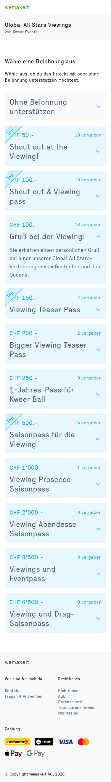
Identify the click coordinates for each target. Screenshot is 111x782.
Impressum (68, 713)
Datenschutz (70, 701)
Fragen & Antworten (23, 696)
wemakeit (17, 662)
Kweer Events (25, 31)
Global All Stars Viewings (38, 24)
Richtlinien (68, 690)
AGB (62, 696)
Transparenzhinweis (76, 707)
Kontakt (12, 690)
